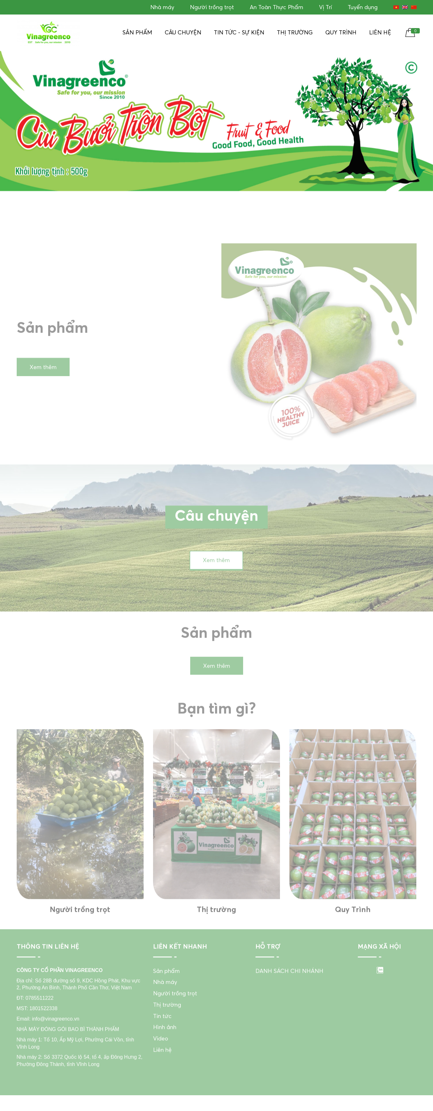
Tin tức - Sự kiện (239, 32)
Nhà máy (162, 7)
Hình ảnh (164, 1041)
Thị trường (295, 32)
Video (160, 1052)
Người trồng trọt (212, 7)
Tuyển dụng (363, 7)
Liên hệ (380, 32)
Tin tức (162, 1030)
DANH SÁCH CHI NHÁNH (289, 985)
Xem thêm (43, 381)
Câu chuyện (183, 32)
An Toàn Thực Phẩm (276, 7)
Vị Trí (325, 7)
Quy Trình (340, 32)
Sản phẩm (137, 32)
